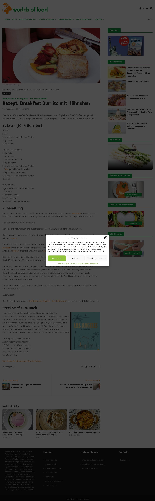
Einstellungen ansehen (96, 258)
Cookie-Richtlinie (63, 263)
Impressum (94, 263)
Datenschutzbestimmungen (79, 263)
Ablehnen (76, 258)
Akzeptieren (57, 258)
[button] (106, 238)
